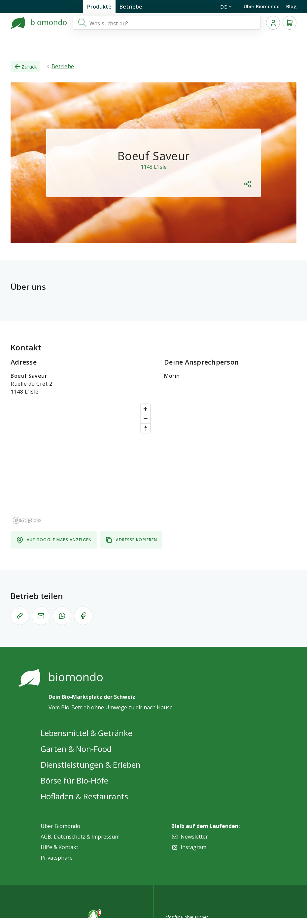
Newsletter (194, 836)
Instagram (193, 847)
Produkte (99, 6)
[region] (82, 463)
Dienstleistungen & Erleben (91, 764)
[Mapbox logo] (27, 520)
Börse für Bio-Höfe (74, 780)
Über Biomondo (262, 6)
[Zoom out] (145, 418)
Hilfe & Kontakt (59, 847)
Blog (291, 6)
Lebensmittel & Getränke (86, 732)
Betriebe (130, 6)
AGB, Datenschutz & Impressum (80, 836)
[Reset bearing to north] (145, 428)
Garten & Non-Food (76, 748)
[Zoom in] (145, 409)
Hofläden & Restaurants (84, 796)
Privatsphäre (57, 857)
